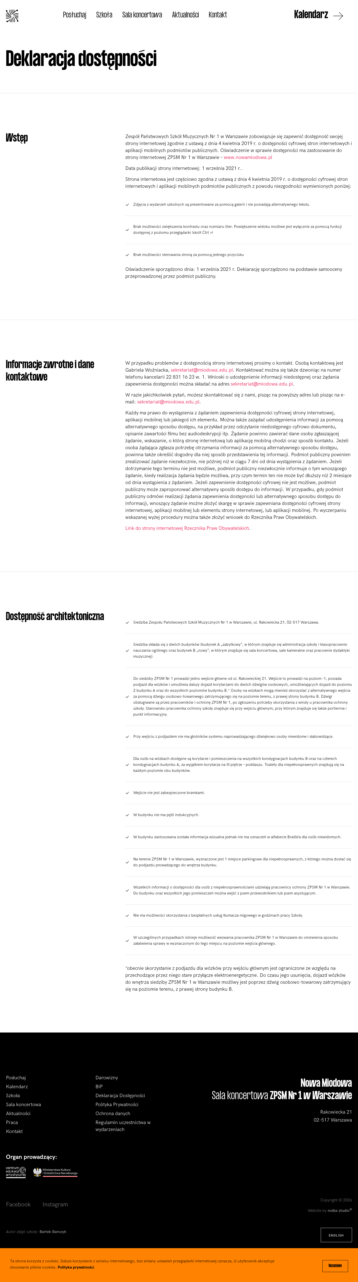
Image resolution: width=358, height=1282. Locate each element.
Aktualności (185, 15)
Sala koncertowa (142, 15)
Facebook (18, 1204)
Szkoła (104, 15)
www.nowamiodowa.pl (248, 157)
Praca (12, 1123)
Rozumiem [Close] (335, 1266)
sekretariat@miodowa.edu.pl (202, 370)
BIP (99, 1087)
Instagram (55, 1204)
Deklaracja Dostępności (120, 1096)
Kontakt (218, 15)
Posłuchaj (74, 15)
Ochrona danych (112, 1114)
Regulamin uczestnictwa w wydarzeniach (123, 1126)
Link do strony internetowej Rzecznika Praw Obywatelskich (187, 528)
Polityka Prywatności (116, 1105)
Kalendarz (318, 16)
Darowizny (106, 1078)
